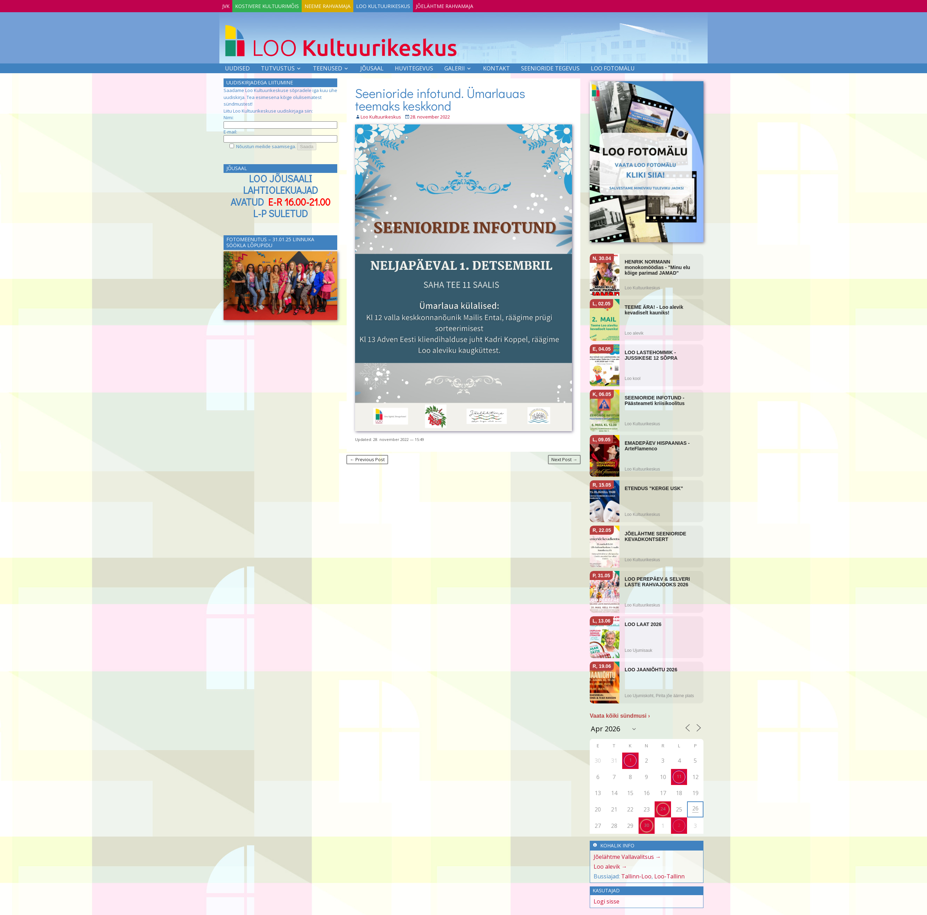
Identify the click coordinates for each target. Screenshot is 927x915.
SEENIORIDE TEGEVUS (550, 67)
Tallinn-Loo (636, 875)
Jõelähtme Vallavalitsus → (627, 855)
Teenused (327, 67)
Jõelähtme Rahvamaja (476, 4)
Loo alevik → (610, 865)
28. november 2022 (430, 115)
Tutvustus (278, 67)
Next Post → (564, 458)
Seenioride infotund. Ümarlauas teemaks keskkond (440, 98)
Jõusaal (372, 67)
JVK (229, 4)
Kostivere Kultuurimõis (277, 4)
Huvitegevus (414, 67)
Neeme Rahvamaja (345, 4)
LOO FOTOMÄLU (613, 67)
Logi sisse (606, 900)
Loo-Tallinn (669, 875)
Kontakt (496, 67)
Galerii (454, 67)
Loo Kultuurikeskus (407, 4)
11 (679, 775)
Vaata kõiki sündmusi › (620, 714)
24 (663, 807)
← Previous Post (367, 458)
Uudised (237, 67)
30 (646, 824)
